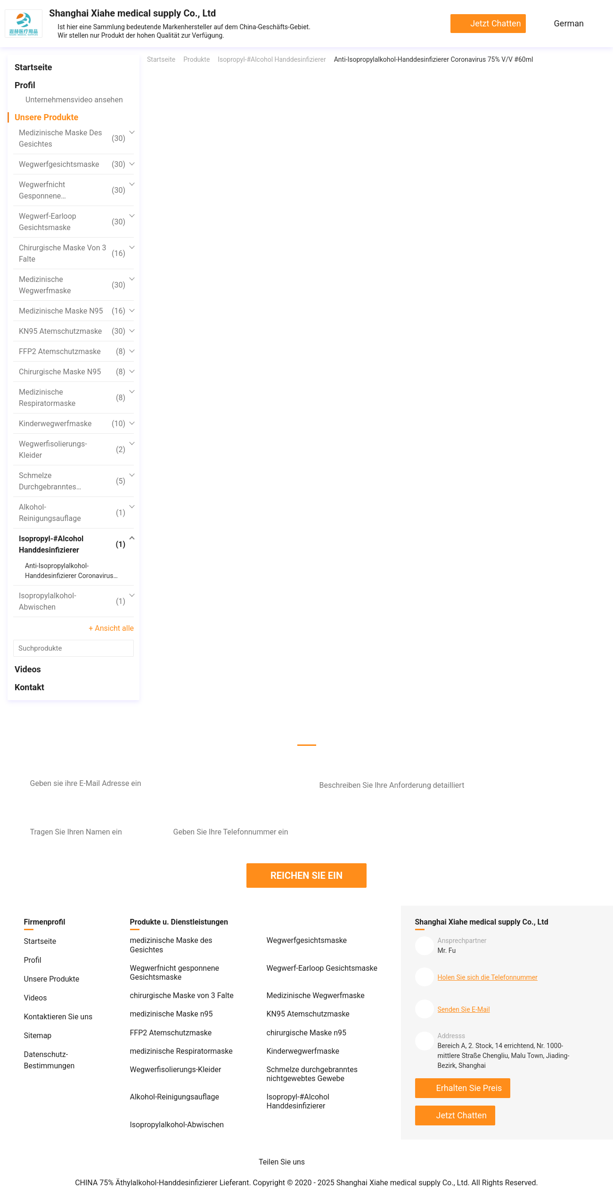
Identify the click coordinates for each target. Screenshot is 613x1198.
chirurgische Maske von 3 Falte (72, 253)
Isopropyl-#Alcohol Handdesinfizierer (72, 544)
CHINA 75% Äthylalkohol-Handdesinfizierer (146, 1182)
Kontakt (29, 687)
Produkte (196, 59)
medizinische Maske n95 (72, 311)
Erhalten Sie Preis (469, 1088)
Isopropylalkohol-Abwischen (72, 601)
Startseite (33, 67)
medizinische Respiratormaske (72, 398)
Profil (25, 85)
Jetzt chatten (495, 23)
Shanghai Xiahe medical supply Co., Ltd (132, 13)
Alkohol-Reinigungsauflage (72, 513)
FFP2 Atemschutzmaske (72, 351)
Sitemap (38, 1035)
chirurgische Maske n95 (72, 372)
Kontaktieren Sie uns (58, 1016)
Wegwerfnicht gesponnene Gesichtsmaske (72, 191)
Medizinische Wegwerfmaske (72, 285)
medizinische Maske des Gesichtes (72, 138)
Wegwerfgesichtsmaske (72, 164)
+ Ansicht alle (111, 628)
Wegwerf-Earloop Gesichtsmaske (72, 222)
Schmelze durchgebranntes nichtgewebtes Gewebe (72, 482)
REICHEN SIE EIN (306, 875)
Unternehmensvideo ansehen (74, 99)
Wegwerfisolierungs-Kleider (72, 449)
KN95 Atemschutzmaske (72, 331)
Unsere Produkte (46, 117)
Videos (28, 669)
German (569, 23)
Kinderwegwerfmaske (72, 424)
